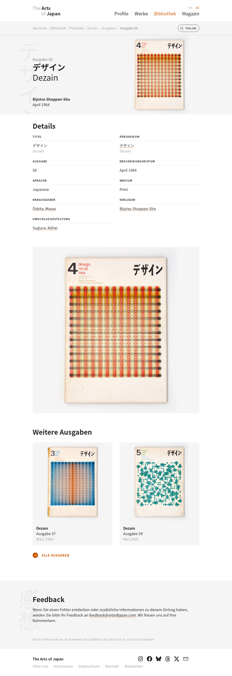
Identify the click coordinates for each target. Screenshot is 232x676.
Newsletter (134, 666)
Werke (141, 13)
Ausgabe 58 (129, 28)
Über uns (40, 666)
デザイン (127, 145)
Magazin (190, 13)
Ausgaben (109, 28)
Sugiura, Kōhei (45, 227)
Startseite (40, 28)
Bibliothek (165, 13)
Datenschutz (89, 666)
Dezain (92, 28)
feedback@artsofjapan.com (112, 615)
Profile (121, 13)
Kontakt (112, 666)
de (197, 7)
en (190, 7)
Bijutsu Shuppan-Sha (138, 208)
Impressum (63, 666)
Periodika (77, 28)
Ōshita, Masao (44, 208)
